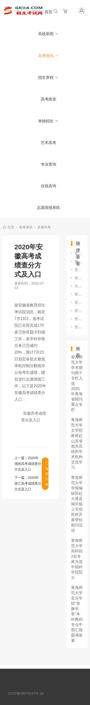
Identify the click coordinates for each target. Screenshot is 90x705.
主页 (10, 227)
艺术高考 (48, 143)
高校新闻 (48, 34)
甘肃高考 (44, 227)
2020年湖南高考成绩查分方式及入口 (27, 463)
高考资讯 (48, 56)
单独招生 (48, 121)
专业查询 (48, 164)
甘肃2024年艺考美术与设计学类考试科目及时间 (79, 319)
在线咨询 (48, 186)
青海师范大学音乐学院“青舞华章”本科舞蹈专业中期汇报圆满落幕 (77, 614)
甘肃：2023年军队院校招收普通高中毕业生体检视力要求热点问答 (79, 302)
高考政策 (48, 99)
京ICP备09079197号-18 (25, 693)
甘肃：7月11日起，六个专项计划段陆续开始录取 (79, 310)
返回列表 (46, 473)
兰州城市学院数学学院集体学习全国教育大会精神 (79, 286)
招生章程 (48, 77)
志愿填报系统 (48, 208)
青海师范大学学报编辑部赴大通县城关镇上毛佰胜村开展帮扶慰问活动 (77, 503)
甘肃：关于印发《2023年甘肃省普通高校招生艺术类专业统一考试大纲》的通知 (79, 327)
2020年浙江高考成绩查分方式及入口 (27, 483)
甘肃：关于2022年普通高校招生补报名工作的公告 (79, 278)
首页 (48, 12)
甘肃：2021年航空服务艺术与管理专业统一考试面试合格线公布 (79, 253)
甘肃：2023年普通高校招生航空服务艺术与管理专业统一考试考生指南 (79, 294)
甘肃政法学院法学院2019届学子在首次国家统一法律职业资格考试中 (79, 270)
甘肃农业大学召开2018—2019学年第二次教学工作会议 (79, 261)
